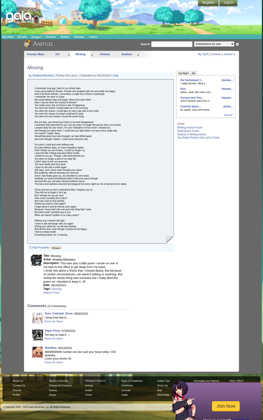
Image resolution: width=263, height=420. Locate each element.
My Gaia (7, 37)
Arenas (89, 385)
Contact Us (19, 385)
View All (228, 115)
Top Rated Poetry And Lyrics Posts (198, 137)
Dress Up (162, 385)
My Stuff (203, 54)
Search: (146, 44)
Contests (216, 54)
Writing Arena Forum (189, 127)
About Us (18, 380)
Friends (17, 390)
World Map (163, 394)
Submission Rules (188, 131)
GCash (22, 37)
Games (79, 37)
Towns (88, 394)
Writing (80, 54)
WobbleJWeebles (43, 75)
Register (208, 3)
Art (57, 54)
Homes (105, 54)
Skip (115, 75)
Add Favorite (40, 247)
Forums (50, 37)
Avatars (126, 54)
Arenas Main (35, 54)
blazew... (227, 80)
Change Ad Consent (60, 385)
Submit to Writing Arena (191, 134)
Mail (159, 390)
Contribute (127, 385)
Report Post (51, 292)
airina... (228, 106)
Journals (126, 390)
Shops (36, 37)
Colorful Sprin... (190, 106)
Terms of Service (58, 380)
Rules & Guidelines (132, 380)
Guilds (88, 390)
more (68, 54)
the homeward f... (191, 80)
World (65, 37)
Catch (93, 37)
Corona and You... (192, 97)
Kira (183, 88)
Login (228, 3)
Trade (124, 394)
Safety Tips (163, 380)
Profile (16, 394)
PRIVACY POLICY (95, 380)
